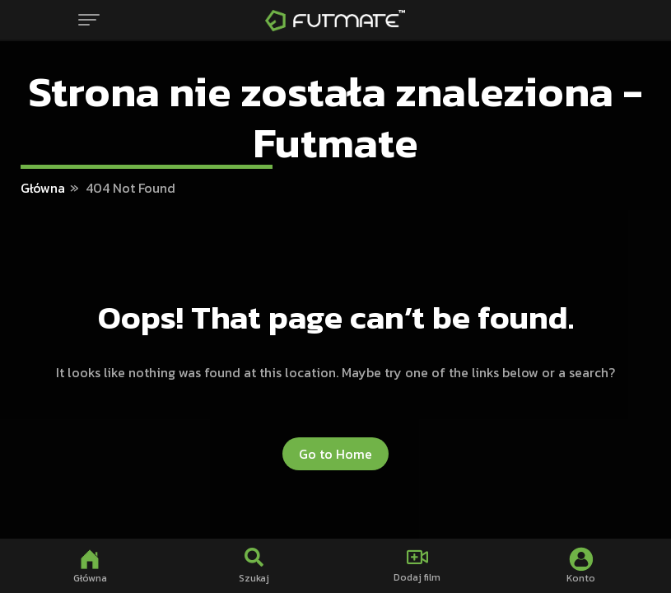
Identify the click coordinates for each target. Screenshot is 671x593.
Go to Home (335, 454)
